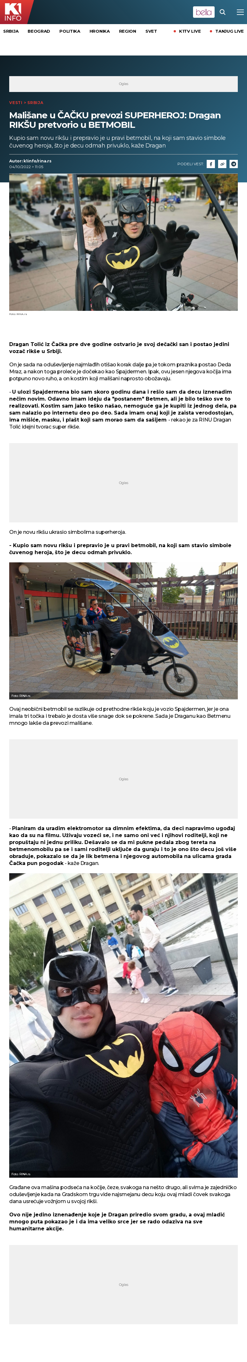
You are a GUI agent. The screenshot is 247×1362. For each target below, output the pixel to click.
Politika (69, 31)
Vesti (16, 102)
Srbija (10, 31)
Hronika (100, 31)
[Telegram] (234, 164)
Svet (151, 31)
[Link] (222, 164)
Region (127, 31)
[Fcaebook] (211, 164)
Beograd (39, 31)
